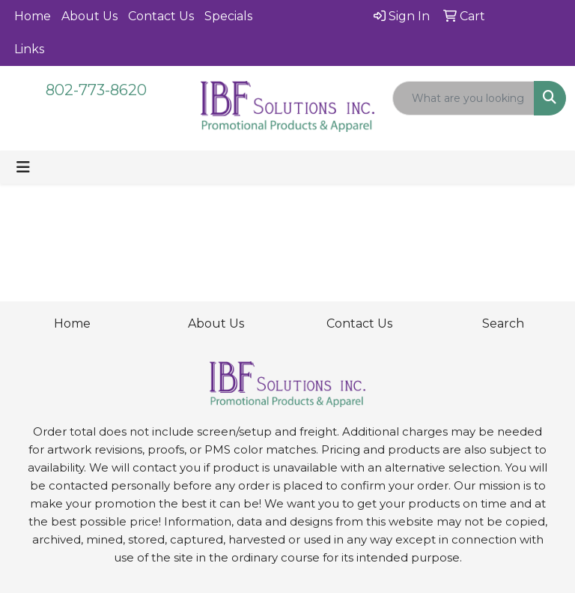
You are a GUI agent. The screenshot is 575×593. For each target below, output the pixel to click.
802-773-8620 (96, 90)
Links (29, 49)
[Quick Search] (463, 98)
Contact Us (161, 16)
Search (503, 323)
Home (32, 16)
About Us (89, 16)
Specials (228, 16)
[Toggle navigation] (23, 167)
